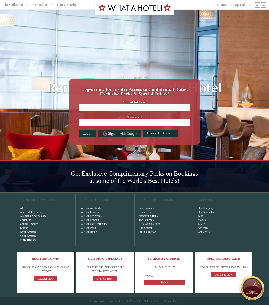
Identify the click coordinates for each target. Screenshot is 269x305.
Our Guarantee (206, 212)
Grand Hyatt (146, 212)
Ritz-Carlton (146, 227)
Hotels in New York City (93, 223)
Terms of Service (98, 301)
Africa (23, 208)
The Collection (13, 4)
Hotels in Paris (88, 227)
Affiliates (203, 227)
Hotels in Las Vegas (91, 215)
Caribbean (25, 219)
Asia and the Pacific (31, 212)
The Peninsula (147, 219)
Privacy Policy (172, 301)
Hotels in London (89, 219)
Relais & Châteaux (149, 223)
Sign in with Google (119, 133)
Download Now (223, 274)
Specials (240, 4)
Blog (200, 215)
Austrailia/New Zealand (33, 215)
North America (28, 231)
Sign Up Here (105, 278)
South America (28, 235)
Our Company (206, 208)
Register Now (45, 278)
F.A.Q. (201, 223)
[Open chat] (252, 288)
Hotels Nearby (66, 4)
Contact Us (204, 231)
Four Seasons (146, 208)
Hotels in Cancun (89, 212)
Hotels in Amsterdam (91, 208)
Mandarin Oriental (149, 215)
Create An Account (160, 133)
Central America (29, 223)
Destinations (39, 4)
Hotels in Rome (88, 231)
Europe (24, 227)
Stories (202, 219)
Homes (222, 4)
